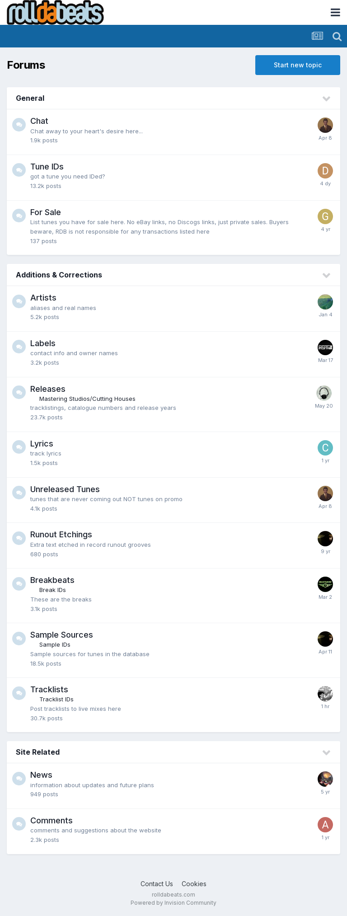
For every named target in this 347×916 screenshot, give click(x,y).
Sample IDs (54, 644)
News (41, 775)
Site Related (38, 751)
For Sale (45, 212)
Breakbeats (52, 580)
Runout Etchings (61, 534)
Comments (51, 820)
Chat (39, 121)
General (30, 98)
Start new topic (298, 65)
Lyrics (41, 443)
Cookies (194, 884)
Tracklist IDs (56, 699)
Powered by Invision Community (173, 902)
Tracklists (49, 689)
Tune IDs (47, 166)
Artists (43, 297)
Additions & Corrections (59, 274)
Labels (43, 343)
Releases (48, 389)
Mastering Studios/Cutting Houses (87, 398)
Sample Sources (61, 634)
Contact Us (157, 884)
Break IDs (52, 589)
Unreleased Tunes (65, 489)
